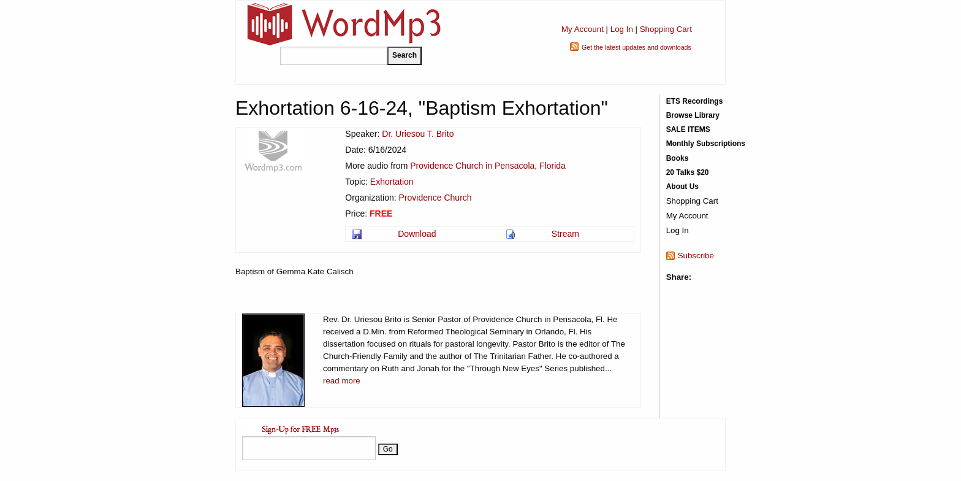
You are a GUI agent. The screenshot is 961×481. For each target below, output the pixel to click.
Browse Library (693, 115)
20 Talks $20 (687, 172)
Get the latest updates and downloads (636, 47)
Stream (565, 234)
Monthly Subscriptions (705, 143)
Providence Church (435, 197)
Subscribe (696, 255)
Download (417, 234)
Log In (621, 29)
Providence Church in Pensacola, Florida (488, 166)
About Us (682, 186)
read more (341, 380)
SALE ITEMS (688, 129)
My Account (582, 29)
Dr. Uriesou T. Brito (418, 134)
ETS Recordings (694, 101)
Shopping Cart (666, 29)
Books (677, 158)
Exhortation (392, 182)
